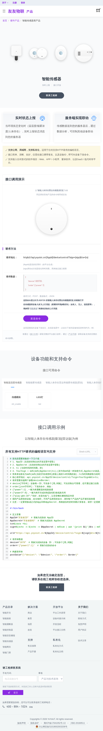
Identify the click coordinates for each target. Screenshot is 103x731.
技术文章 (82, 640)
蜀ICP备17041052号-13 (55, 723)
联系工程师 (51, 95)
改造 (30, 630)
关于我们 (82, 613)
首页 (5, 20)
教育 (30, 618)
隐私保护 (34, 723)
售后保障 (32, 646)
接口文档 (34, 336)
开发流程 (57, 624)
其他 (31, 707)
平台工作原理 (59, 613)
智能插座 (7, 618)
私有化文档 (58, 651)
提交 (13, 692)
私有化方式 (58, 646)
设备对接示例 (59, 618)
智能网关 (7, 647)
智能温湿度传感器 (13, 385)
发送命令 (35, 320)
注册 (90, 3)
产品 (30, 11)
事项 (40, 673)
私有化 (57, 639)
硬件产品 (14, 20)
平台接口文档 (59, 630)
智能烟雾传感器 (34, 385)
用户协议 (82, 630)
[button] (87, 454)
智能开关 (7, 613)
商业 (30, 613)
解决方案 (33, 607)
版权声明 (21, 723)
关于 (80, 3)
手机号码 (7, 673)
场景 (30, 624)
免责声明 (82, 624)
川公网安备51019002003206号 (51, 726)
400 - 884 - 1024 (17, 706)
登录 (98, 3)
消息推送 (33, 311)
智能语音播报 (9, 635)
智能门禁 (7, 652)
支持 (30, 639)
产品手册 (72, 336)
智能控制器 (8, 630)
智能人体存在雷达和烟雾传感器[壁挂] (64, 385)
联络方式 (82, 618)
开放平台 (58, 607)
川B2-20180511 (77, 723)
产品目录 (8, 607)
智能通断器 (8, 624)
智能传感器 (8, 641)
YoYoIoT (51, 719)
